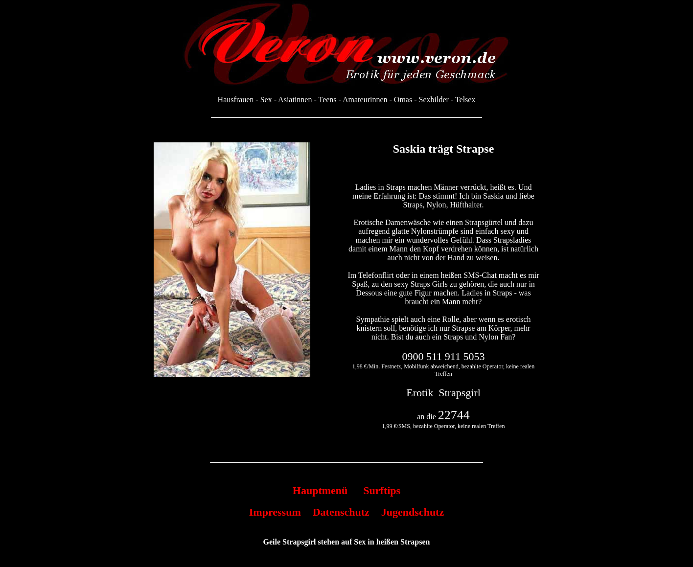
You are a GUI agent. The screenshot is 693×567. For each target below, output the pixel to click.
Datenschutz (341, 512)
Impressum (275, 512)
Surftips (381, 490)
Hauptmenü (320, 490)
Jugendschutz (412, 512)
